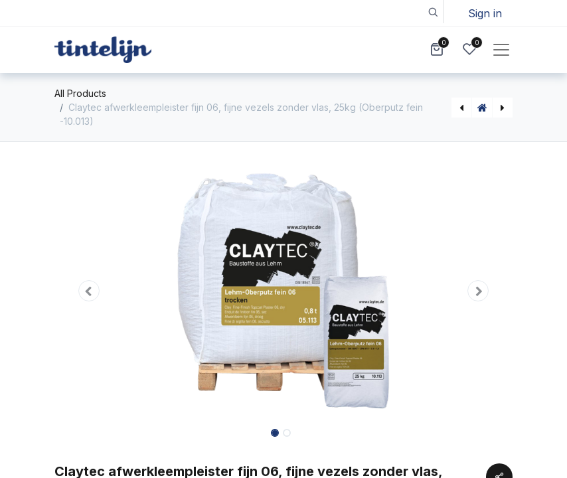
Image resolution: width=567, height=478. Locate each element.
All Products (80, 93)
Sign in (485, 13)
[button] (432, 11)
